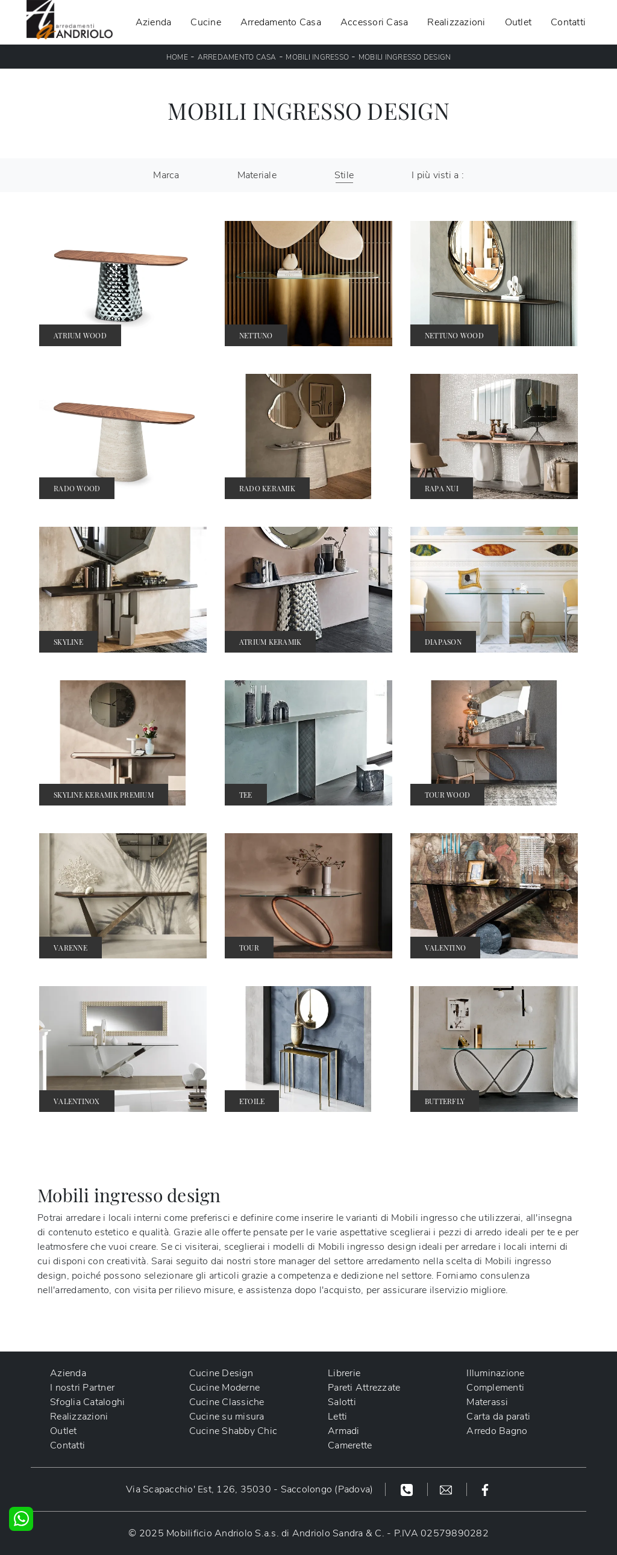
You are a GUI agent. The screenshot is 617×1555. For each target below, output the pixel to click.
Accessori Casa (374, 22)
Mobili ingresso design (405, 57)
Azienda (154, 22)
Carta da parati (498, 1416)
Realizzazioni (456, 22)
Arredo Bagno (496, 1431)
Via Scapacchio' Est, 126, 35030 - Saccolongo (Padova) (249, 1489)
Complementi (495, 1387)
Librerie (344, 1373)
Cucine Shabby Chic (233, 1431)
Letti (337, 1416)
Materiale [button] (257, 175)
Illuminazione (495, 1373)
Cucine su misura (227, 1416)
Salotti (342, 1402)
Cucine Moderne (224, 1387)
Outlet (518, 22)
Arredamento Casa (280, 22)
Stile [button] (344, 175)
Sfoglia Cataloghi (87, 1402)
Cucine (205, 22)
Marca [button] (166, 175)
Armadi (344, 1431)
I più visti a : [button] (438, 175)
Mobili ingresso (317, 57)
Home (177, 57)
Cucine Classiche (227, 1402)
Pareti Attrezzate (364, 1387)
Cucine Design (221, 1373)
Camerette (350, 1445)
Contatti (568, 22)
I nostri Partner (82, 1387)
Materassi (487, 1402)
